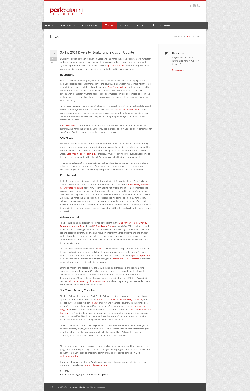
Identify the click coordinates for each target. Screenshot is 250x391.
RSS (198, 5)
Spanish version (69, 125)
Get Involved (67, 25)
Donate (124, 25)
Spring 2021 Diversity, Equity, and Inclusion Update (97, 52)
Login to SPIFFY (161, 25)
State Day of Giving (103, 226)
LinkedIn (194, 5)
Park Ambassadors (117, 87)
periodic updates (116, 65)
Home (49, 25)
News (109, 25)
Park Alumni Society (77, 387)
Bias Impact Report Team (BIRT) (82, 153)
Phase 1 (94, 302)
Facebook (190, 5)
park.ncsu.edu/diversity (71, 356)
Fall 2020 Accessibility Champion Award (87, 281)
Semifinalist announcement (127, 109)
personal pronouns (141, 255)
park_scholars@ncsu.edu (95, 365)
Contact (141, 25)
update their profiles (125, 258)
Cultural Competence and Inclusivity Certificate (120, 299)
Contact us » (178, 69)
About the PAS (90, 25)
